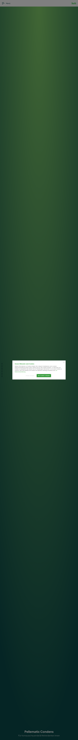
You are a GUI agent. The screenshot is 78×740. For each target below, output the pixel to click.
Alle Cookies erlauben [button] (44, 375)
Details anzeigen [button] (30, 375)
